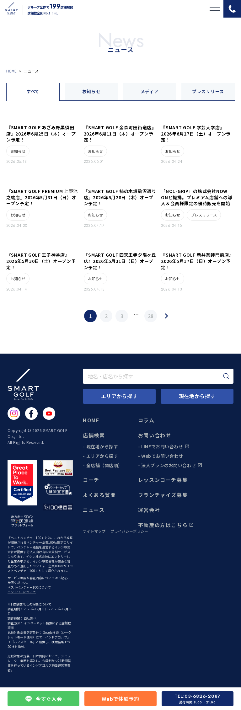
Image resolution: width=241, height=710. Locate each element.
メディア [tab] (150, 91)
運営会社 (149, 510)
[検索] (226, 376)
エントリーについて (22, 592)
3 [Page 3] (121, 316)
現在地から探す (102, 446)
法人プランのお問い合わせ (171, 465)
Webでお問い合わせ (162, 456)
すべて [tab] (33, 91)
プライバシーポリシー (129, 531)
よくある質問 (99, 495)
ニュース (93, 510)
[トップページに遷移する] (9, 9)
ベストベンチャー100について (29, 587)
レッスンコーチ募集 (163, 479)
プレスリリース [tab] (208, 91)
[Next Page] (166, 316)
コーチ (91, 479)
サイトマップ (94, 531)
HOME (91, 420)
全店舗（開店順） (104, 465)
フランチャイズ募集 (163, 495)
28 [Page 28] (150, 316)
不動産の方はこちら (166, 525)
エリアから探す (102, 456)
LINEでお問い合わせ (165, 446)
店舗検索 (94, 435)
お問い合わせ (154, 435)
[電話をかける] (232, 9)
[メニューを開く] (214, 9)
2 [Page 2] (106, 316)
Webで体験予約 (120, 698)
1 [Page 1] (90, 316)
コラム (146, 420)
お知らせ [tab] (91, 91)
